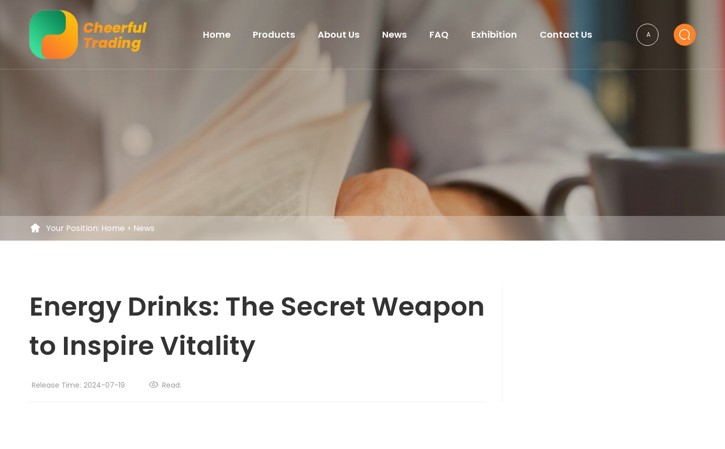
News (144, 228)
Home (113, 228)
